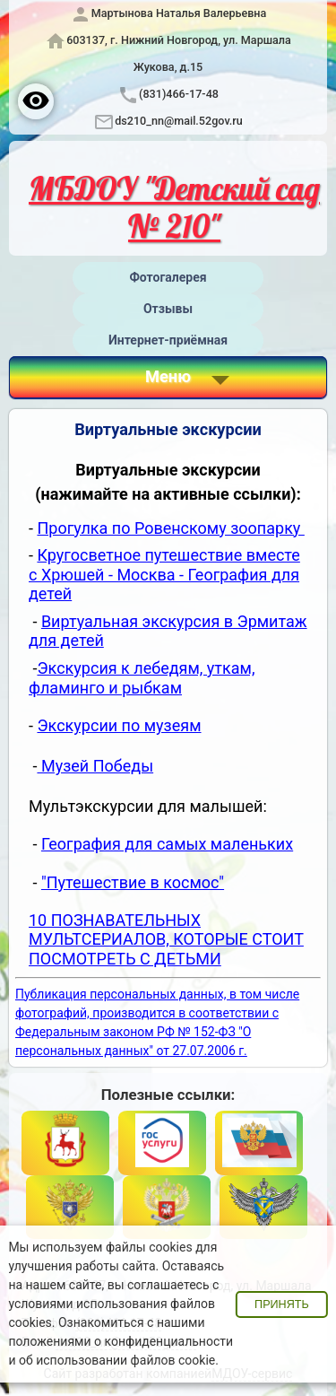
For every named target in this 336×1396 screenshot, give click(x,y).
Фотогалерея (167, 277)
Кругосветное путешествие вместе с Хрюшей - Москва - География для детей (164, 574)
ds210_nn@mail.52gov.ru (179, 120)
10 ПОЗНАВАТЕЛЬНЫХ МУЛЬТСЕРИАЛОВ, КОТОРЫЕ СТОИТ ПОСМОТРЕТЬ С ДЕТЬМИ (166, 939)
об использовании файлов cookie (117, 1360)
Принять (281, 1304)
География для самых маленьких (167, 843)
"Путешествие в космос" (132, 882)
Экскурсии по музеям (119, 725)
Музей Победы (95, 765)
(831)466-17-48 (179, 93)
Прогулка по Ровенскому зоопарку (170, 528)
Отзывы (168, 308)
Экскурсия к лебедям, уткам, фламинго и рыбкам (141, 678)
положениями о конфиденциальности (120, 1341)
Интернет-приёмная (168, 340)
